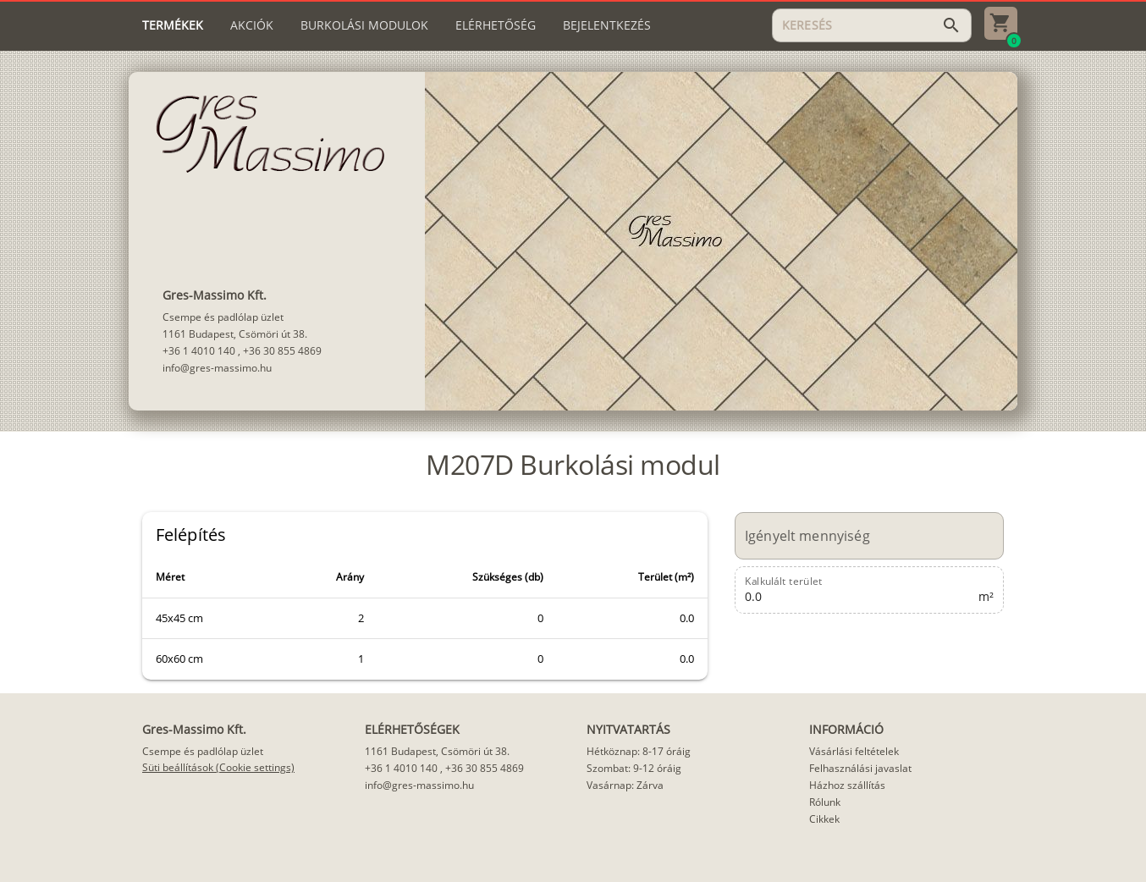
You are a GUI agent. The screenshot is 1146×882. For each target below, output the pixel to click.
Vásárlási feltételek (854, 751)
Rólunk (824, 802)
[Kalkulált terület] (860, 590)
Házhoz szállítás (847, 785)
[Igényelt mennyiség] (860, 536)
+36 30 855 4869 (282, 351)
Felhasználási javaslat (860, 768)
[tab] (173, 25)
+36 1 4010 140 (199, 351)
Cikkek (824, 819)
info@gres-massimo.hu (217, 368)
